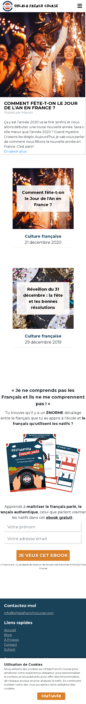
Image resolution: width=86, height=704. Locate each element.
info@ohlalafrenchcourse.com (28, 613)
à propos (11, 640)
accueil (10, 630)
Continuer (51, 696)
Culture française (43, 236)
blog (8, 635)
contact (10, 645)
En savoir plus (15, 151)
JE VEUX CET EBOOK (43, 555)
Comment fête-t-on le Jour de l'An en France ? (40, 106)
